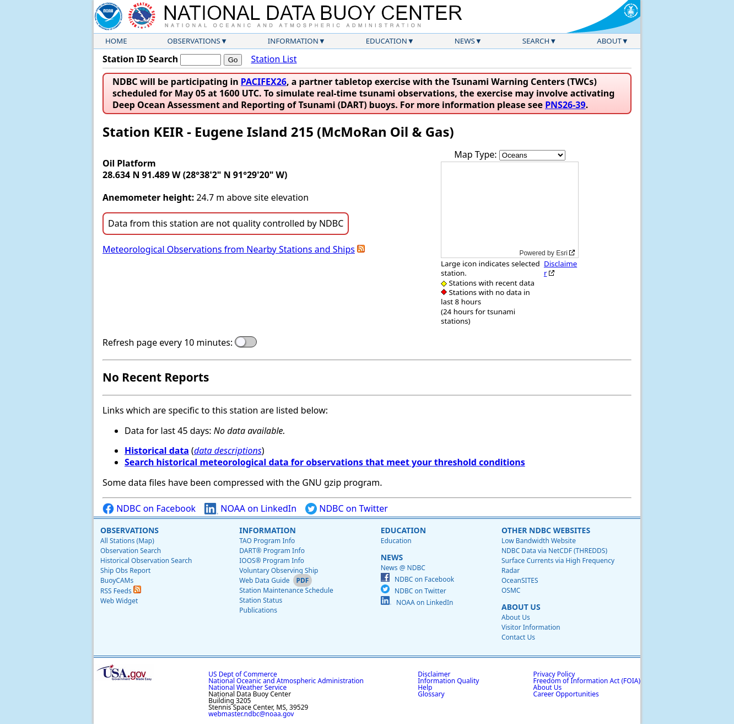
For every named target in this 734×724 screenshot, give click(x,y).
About (609, 41)
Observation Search (130, 550)
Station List (273, 59)
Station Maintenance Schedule (286, 590)
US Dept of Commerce (242, 674)
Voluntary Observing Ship (278, 570)
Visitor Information (530, 627)
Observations (193, 41)
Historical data (157, 450)
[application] (509, 210)
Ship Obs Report (125, 570)
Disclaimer (560, 268)
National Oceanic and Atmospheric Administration (286, 680)
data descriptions (228, 450)
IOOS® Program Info (271, 560)
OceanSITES (519, 580)
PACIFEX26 (264, 82)
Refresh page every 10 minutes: (167, 342)
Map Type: (476, 154)
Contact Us (518, 637)
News (465, 41)
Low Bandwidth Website (538, 540)
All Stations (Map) (127, 540)
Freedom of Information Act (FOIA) (586, 680)
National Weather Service (247, 687)
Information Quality (448, 680)
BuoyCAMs (116, 580)
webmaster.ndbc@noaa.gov (251, 713)
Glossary (431, 694)
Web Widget (119, 600)
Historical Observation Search (146, 560)
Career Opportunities (566, 694)
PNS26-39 (565, 105)
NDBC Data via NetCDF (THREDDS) (554, 550)
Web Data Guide (264, 580)
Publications (258, 610)
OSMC (510, 590)
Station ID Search (140, 59)
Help (425, 687)
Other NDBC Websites (545, 530)
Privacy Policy (554, 674)
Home (116, 41)
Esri (562, 253)
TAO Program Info (267, 540)
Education (386, 41)
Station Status (260, 600)
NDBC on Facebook (149, 508)
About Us (521, 607)
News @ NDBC (403, 567)
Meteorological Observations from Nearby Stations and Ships (228, 249)
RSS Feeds (120, 591)
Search (536, 41)
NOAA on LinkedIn (250, 508)
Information (293, 41)
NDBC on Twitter (346, 508)
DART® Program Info (272, 550)
